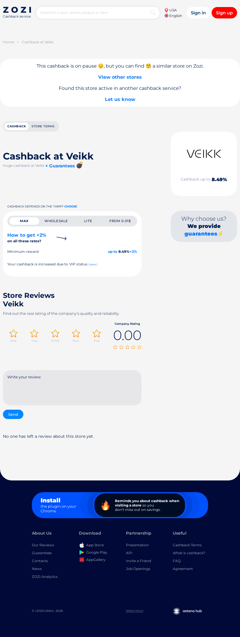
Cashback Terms (187, 545)
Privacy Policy (134, 611)
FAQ (177, 561)
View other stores (120, 77)
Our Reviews (43, 545)
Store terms (43, 126)
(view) (93, 265)
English (173, 16)
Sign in (198, 13)
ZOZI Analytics (45, 577)
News (37, 569)
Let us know (120, 99)
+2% (133, 252)
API (129, 553)
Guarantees (42, 553)
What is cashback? (189, 553)
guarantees (200, 234)
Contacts (40, 561)
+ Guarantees (60, 166)
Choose (70, 207)
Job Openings (138, 569)
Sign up (224, 13)
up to (113, 252)
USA (170, 10)
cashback (16, 126)
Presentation (137, 545)
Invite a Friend (138, 561)
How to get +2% (26, 238)
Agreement (183, 569)
